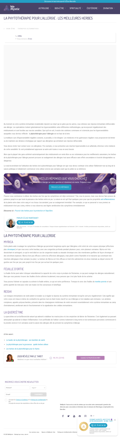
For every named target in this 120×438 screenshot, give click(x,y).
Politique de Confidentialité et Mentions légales (69, 432)
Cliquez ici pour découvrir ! (90, 358)
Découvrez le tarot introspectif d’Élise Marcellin (60, 1)
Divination (108, 8)
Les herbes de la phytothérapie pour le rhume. (23, 349)
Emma (20, 36)
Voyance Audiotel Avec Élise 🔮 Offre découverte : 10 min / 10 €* (101, 420)
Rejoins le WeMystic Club (48, 432)
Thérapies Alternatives (28, 29)
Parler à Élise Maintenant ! (28, 218)
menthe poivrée (101, 282)
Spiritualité (75, 8)
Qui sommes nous (34, 432)
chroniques (11, 249)
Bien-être (11, 29)
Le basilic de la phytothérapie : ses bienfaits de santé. (25, 340)
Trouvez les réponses (60, 187)
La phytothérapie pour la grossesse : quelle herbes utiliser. (27, 344)
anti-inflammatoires (108, 199)
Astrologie (44, 8)
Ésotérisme (92, 8)
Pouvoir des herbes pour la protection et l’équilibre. (34, 211)
